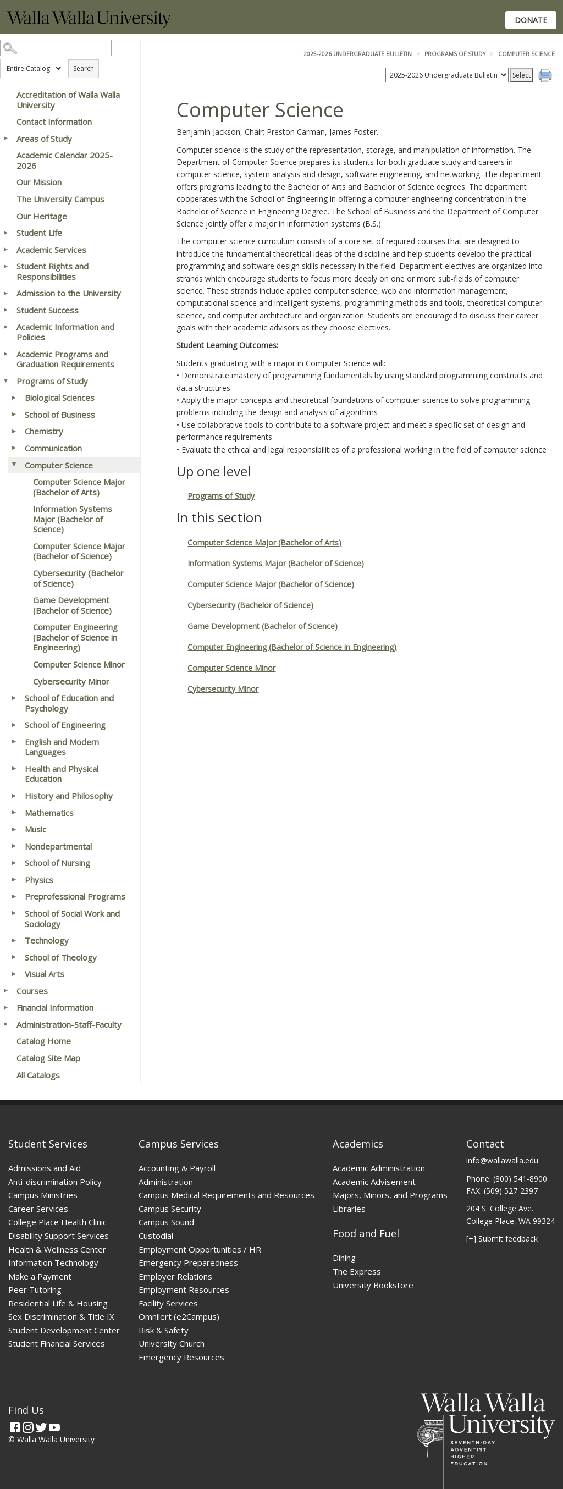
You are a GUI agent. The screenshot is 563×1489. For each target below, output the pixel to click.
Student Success (47, 310)
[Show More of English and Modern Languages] (13, 741)
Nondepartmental (58, 846)
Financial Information (54, 1007)
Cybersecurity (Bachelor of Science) (78, 578)
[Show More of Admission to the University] (5, 293)
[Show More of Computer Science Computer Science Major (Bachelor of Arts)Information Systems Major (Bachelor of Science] (13, 465)
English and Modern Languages (62, 747)
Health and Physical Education (61, 774)
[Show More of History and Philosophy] (13, 795)
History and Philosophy (69, 795)
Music (35, 829)
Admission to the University (68, 293)
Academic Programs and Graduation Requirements (65, 359)
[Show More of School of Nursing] (13, 862)
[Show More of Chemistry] (13, 431)
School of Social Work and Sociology (72, 918)
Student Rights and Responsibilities (52, 271)
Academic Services (51, 249)
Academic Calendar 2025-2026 (64, 160)
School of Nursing (57, 862)
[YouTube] (54, 1427)
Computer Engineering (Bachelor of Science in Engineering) (75, 637)
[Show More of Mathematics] (13, 812)
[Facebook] (14, 1427)
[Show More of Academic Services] (5, 249)
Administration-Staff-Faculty (69, 1024)
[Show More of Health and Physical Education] (13, 768)
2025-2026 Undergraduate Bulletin (357, 54)
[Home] (89, 25)
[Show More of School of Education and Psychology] (13, 697)
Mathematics (49, 812)
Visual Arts (44, 973)
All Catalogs (38, 1074)
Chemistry (44, 431)
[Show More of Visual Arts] (13, 973)
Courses (32, 990)
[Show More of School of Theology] (13, 957)
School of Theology (61, 957)
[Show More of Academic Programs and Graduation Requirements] (5, 354)
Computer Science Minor (79, 664)
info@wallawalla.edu (502, 1160)
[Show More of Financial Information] (5, 1007)
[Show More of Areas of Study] (5, 138)
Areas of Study (44, 138)
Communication (53, 448)
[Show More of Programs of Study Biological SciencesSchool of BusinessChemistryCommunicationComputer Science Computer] (5, 381)
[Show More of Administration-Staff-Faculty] (5, 1024)
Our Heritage (41, 216)
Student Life (39, 232)
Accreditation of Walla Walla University (68, 100)
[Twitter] (41, 1427)
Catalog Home (43, 1040)
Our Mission (39, 182)
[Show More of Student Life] (5, 232)
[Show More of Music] (13, 829)
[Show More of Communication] (13, 448)
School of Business (60, 414)
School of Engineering (65, 724)
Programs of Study (52, 381)
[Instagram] (28, 1427)
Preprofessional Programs (75, 896)
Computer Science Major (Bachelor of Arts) (79, 487)
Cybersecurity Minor (71, 681)
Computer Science (59, 465)
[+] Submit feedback (502, 1238)
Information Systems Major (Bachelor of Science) (72, 518)
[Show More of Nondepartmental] (13, 846)
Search (83, 68)
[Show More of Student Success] (5, 310)
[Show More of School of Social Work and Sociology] (13, 913)
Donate (531, 20)
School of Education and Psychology (69, 703)
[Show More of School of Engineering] (13, 724)
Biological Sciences (60, 397)
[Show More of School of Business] (13, 414)
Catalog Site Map (48, 1057)
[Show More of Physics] (13, 879)
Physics (39, 879)
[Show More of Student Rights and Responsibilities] (5, 266)
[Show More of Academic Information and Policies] (5, 326)
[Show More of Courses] (5, 990)
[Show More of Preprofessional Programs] (13, 896)
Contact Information (54, 121)
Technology (47, 940)
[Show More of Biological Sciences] (13, 397)
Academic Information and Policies (65, 332)
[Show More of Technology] (13, 940)
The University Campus (60, 199)
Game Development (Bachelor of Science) (72, 605)
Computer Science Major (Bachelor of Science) (79, 551)
